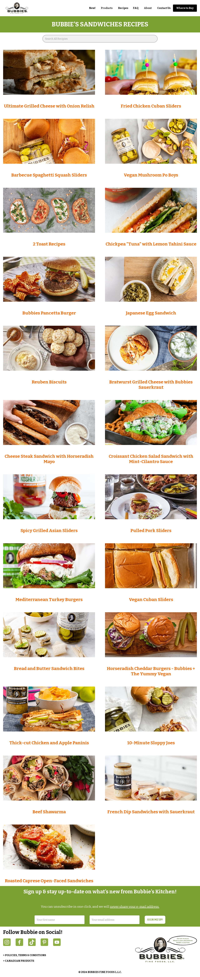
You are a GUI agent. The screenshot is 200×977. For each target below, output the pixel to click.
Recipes (123, 8)
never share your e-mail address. (134, 906)
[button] (107, 8)
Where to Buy (185, 8)
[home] (18, 8)
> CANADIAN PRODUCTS (18, 960)
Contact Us (164, 8)
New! (92, 8)
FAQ (135, 8)
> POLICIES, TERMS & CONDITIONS (24, 955)
